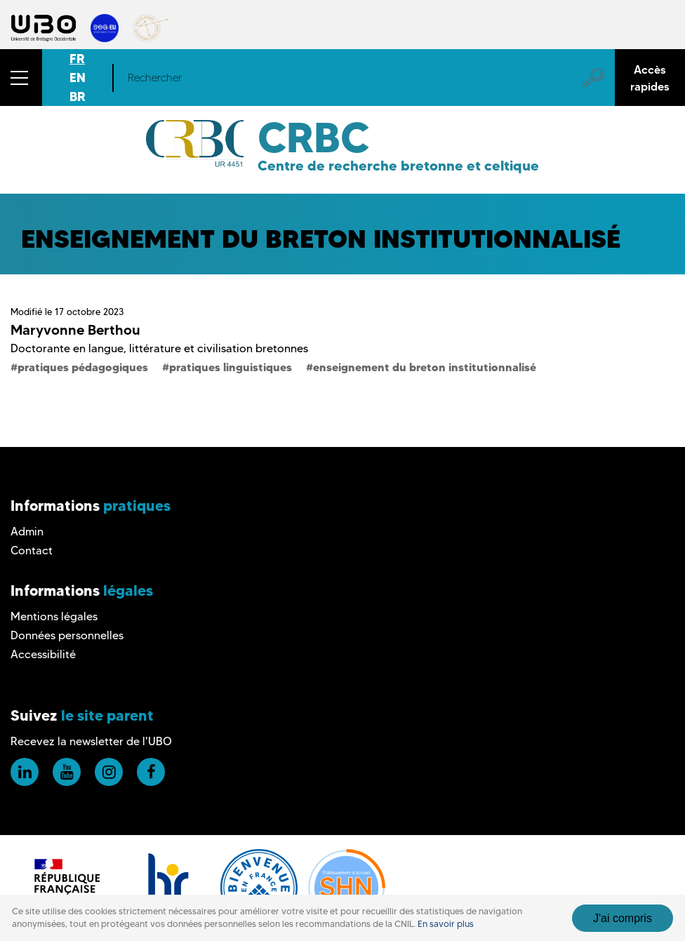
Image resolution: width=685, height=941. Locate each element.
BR (77, 96)
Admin (27, 531)
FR (77, 59)
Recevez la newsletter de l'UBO (91, 741)
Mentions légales (54, 616)
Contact (32, 550)
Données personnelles (67, 635)
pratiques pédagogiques (83, 367)
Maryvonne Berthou (75, 329)
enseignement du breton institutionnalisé (424, 367)
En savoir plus (446, 924)
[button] (21, 77)
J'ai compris (622, 918)
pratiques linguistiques (230, 367)
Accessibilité (43, 654)
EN (77, 77)
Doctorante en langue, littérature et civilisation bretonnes (159, 348)
